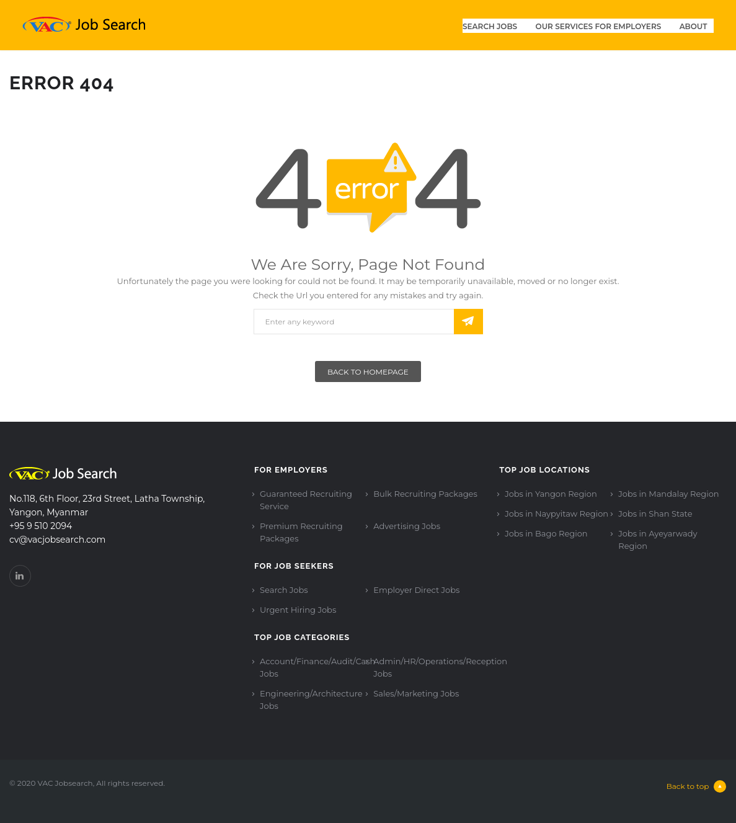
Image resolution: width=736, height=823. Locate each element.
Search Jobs (490, 26)
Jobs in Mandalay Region (668, 494)
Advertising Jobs (406, 526)
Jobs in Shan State (655, 513)
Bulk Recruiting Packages (425, 494)
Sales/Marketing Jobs (416, 693)
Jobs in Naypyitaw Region (556, 513)
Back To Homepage (368, 371)
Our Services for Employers (599, 26)
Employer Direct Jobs (416, 590)
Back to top (697, 786)
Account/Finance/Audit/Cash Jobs (317, 667)
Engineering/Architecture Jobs (311, 699)
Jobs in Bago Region (546, 533)
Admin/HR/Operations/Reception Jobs (440, 667)
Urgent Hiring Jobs (298, 610)
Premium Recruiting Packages (301, 532)
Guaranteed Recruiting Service (306, 500)
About (693, 26)
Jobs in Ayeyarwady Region (657, 539)
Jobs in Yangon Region (551, 494)
